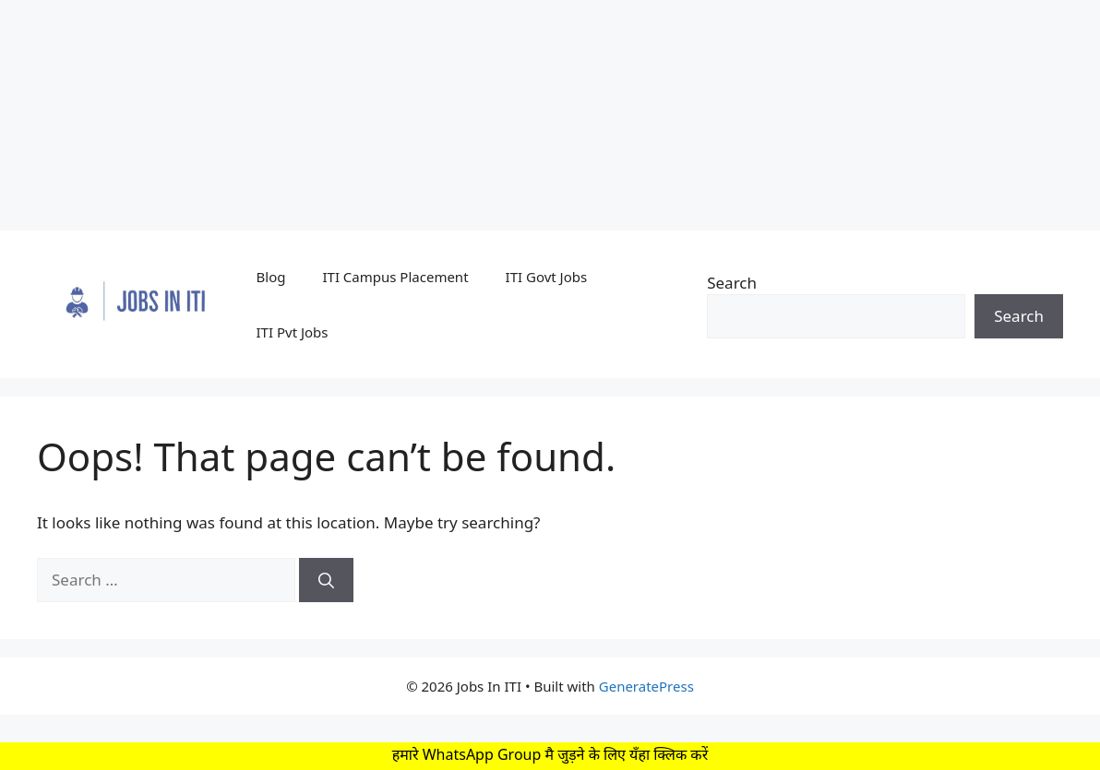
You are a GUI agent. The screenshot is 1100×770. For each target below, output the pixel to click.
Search (732, 282)
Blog (271, 276)
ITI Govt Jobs (547, 276)
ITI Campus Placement (395, 276)
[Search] (326, 580)
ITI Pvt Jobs (293, 332)
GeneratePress (646, 686)
